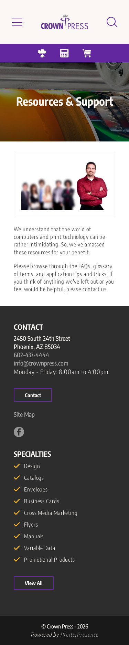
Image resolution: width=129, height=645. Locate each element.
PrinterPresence (79, 634)
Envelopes (36, 489)
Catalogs (34, 477)
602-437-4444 (31, 355)
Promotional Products (49, 559)
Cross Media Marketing (51, 512)
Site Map (24, 414)
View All (34, 583)
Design (32, 466)
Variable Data (39, 547)
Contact (33, 395)
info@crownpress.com (41, 363)
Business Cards (42, 501)
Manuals (34, 536)
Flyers (31, 524)
